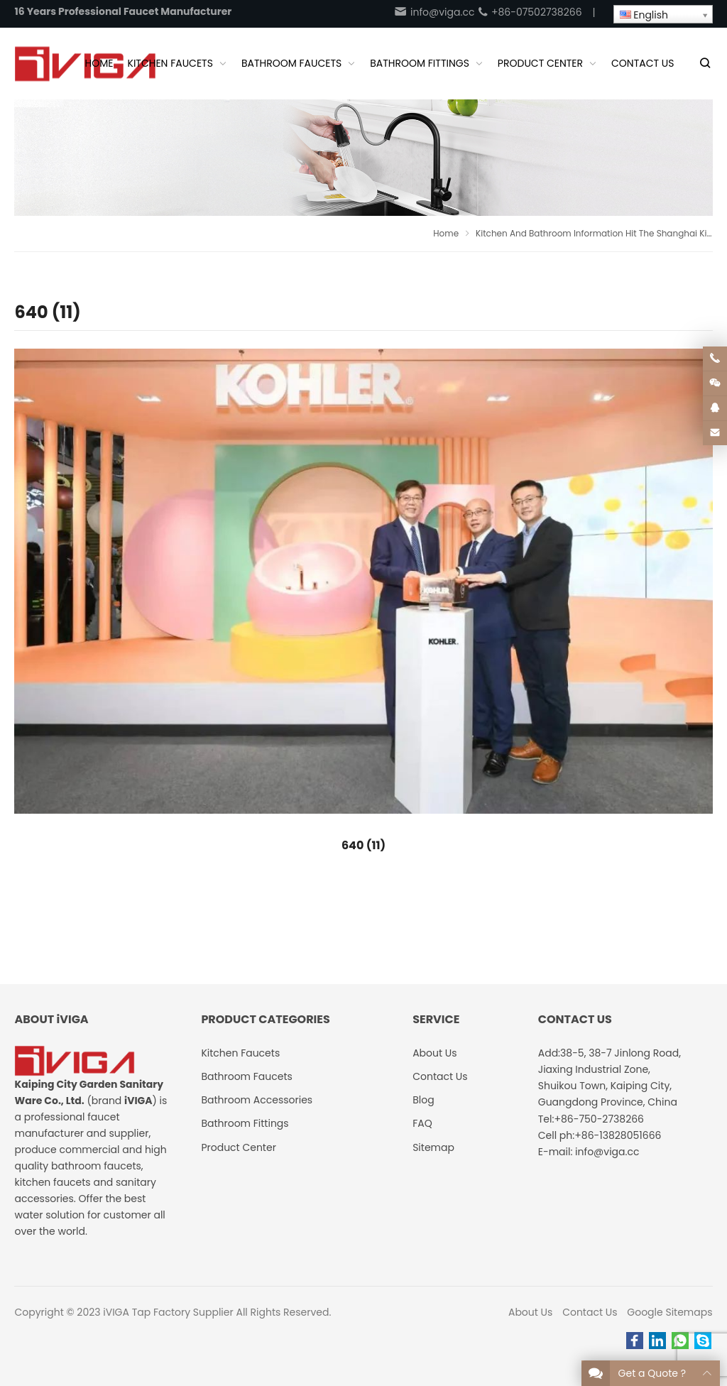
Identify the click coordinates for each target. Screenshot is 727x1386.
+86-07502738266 (529, 12)
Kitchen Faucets (240, 1053)
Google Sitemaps (669, 1312)
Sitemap (433, 1147)
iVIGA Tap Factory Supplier (168, 1312)
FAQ (422, 1123)
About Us (530, 1312)
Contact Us (589, 1312)
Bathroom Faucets (246, 1076)
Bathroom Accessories (256, 1100)
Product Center (238, 1147)
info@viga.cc (433, 12)
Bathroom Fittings (244, 1123)
